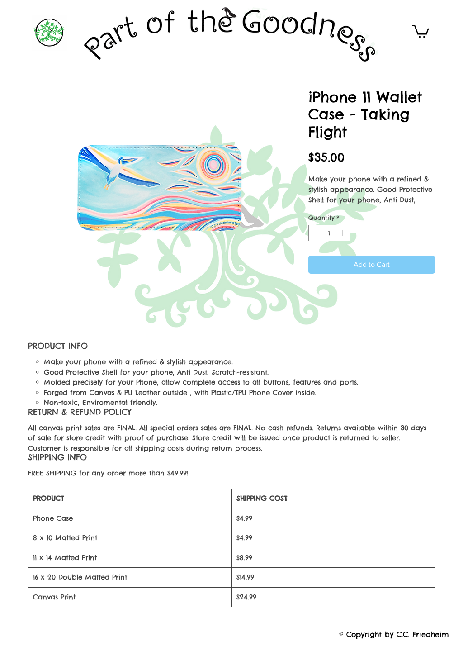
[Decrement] (315, 233)
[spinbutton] (329, 233)
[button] (420, 31)
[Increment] (343, 233)
